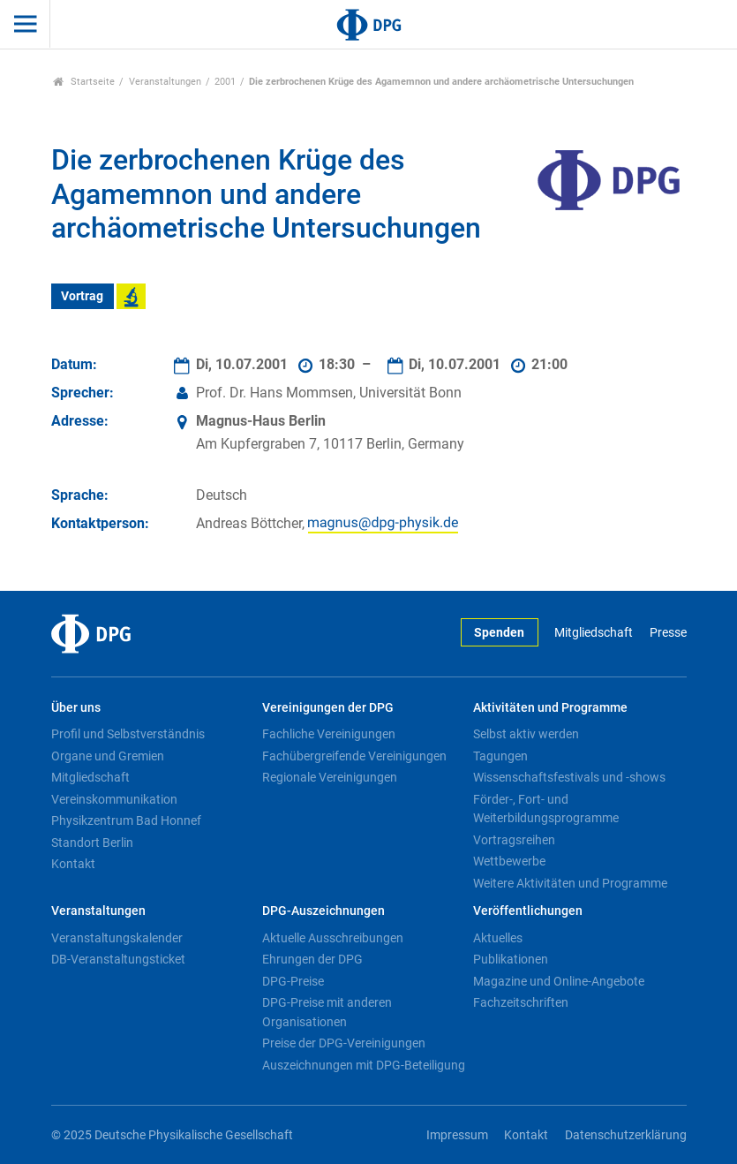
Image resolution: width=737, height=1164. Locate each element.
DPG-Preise (293, 981)
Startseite (84, 81)
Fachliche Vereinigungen (328, 734)
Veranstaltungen (165, 81)
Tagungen (500, 756)
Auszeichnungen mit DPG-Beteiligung (363, 1065)
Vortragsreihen (514, 840)
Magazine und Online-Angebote (558, 981)
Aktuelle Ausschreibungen (332, 938)
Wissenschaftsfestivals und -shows (569, 777)
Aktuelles (498, 938)
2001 (225, 81)
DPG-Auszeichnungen (323, 910)
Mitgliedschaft (593, 632)
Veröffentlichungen (528, 910)
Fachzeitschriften (520, 1002)
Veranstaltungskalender (117, 938)
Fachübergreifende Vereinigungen (354, 756)
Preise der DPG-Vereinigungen (343, 1043)
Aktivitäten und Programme (550, 707)
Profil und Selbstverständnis (128, 734)
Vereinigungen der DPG (328, 707)
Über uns (76, 707)
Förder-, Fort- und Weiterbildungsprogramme (546, 809)
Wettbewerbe (509, 861)
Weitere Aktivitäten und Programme (570, 883)
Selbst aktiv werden (526, 734)
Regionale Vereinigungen (329, 777)
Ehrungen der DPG (312, 959)
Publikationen (510, 959)
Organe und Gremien (107, 756)
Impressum (457, 1135)
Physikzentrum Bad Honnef (126, 820)
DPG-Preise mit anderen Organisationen (327, 1012)
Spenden (499, 632)
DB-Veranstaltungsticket (118, 959)
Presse (668, 632)
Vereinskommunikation (114, 799)
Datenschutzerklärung (626, 1135)
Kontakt (73, 864)
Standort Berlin (92, 842)
